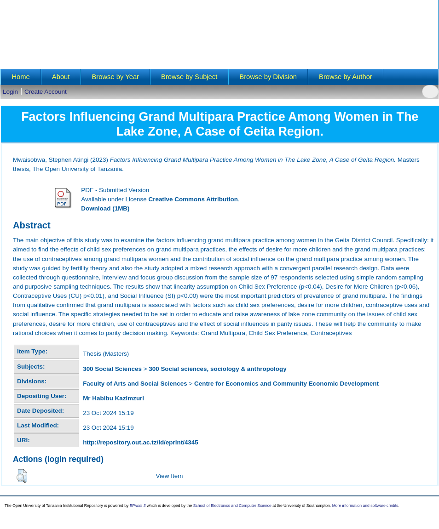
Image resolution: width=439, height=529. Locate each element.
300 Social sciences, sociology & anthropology (217, 368)
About (61, 76)
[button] (22, 476)
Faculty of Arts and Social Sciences (135, 383)
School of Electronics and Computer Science (232, 505)
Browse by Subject (189, 76)
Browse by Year (115, 76)
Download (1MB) (105, 208)
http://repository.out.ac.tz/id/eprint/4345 (140, 442)
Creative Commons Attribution (192, 199)
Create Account (45, 91)
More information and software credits (365, 505)
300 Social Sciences (112, 368)
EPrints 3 (138, 505)
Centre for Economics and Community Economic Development (286, 383)
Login (10, 91)
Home (20, 76)
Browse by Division (268, 76)
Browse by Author (345, 76)
